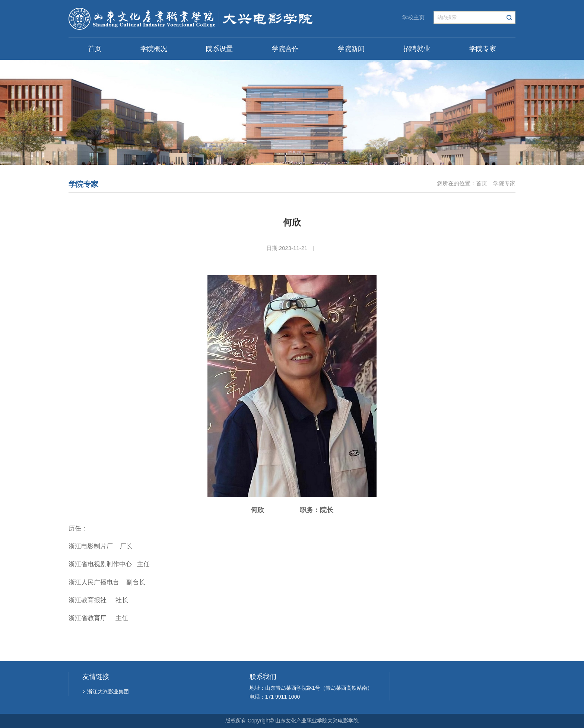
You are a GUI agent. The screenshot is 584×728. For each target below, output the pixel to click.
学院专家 (482, 48)
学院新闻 (351, 48)
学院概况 (153, 48)
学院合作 (285, 48)
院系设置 (219, 48)
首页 (94, 48)
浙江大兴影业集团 (105, 692)
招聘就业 (416, 48)
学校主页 (413, 17)
